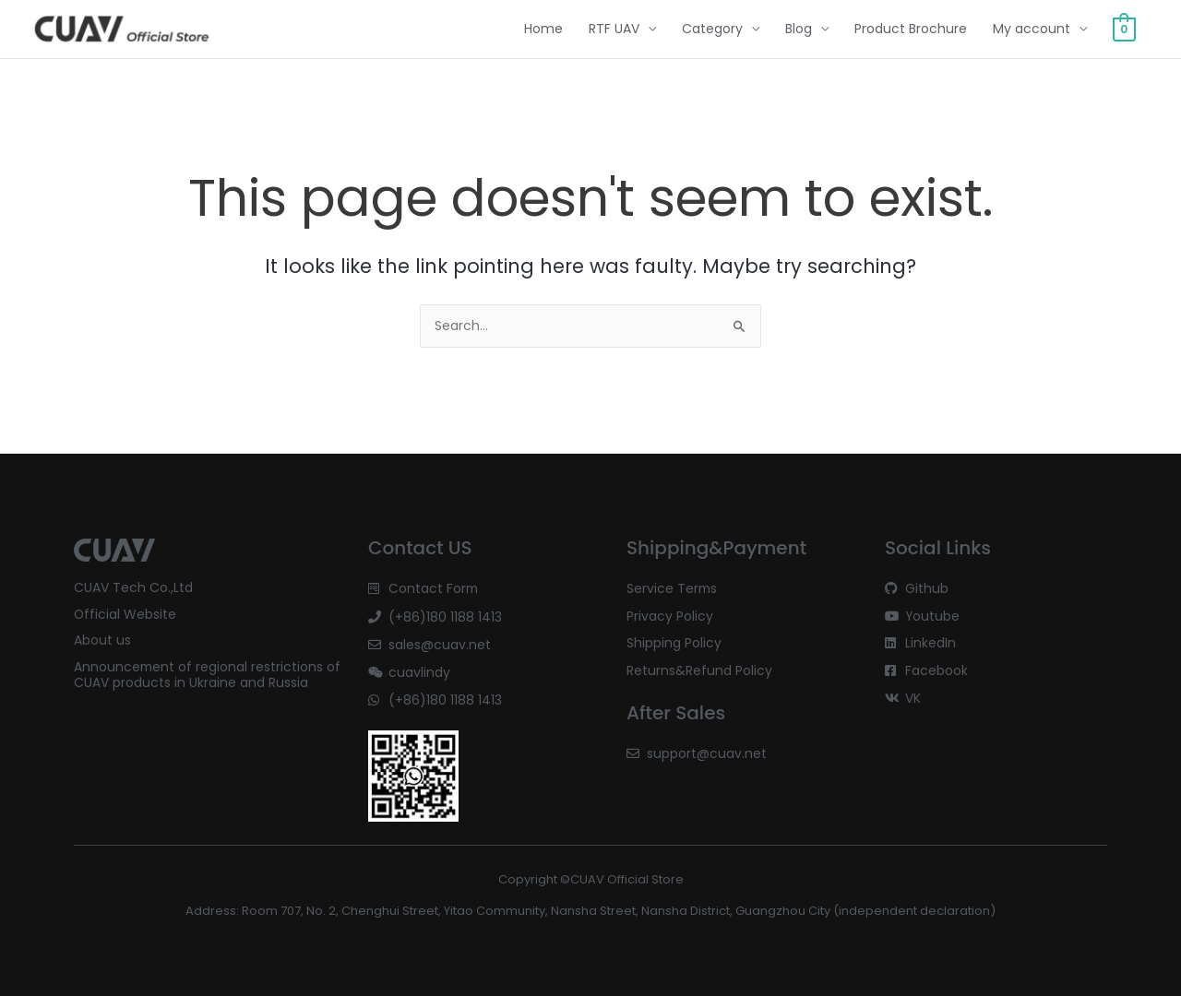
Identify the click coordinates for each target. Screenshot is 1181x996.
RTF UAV (614, 29)
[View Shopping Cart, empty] (1124, 29)
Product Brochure (910, 29)
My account (1031, 29)
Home (543, 29)
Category (712, 29)
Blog (798, 29)
